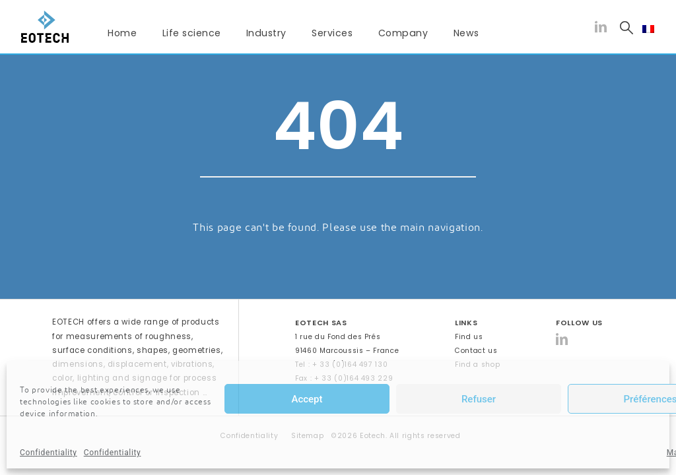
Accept (306, 399)
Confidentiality (48, 452)
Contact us (476, 351)
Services (332, 33)
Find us (469, 337)
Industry (266, 33)
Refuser (478, 399)
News (466, 33)
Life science (191, 33)
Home (122, 33)
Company (403, 33)
